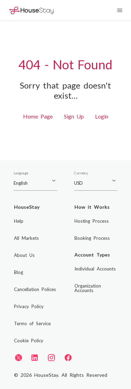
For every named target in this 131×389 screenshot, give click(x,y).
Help (18, 221)
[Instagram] (51, 357)
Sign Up (74, 116)
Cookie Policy (28, 340)
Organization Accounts (87, 288)
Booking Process (92, 238)
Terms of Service (32, 323)
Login (101, 116)
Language (21, 173)
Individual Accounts (95, 269)
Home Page (38, 116)
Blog (18, 272)
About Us (24, 255)
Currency (81, 173)
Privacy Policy (29, 306)
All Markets (26, 238)
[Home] (31, 10)
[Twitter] (18, 357)
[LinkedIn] (34, 357)
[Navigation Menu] (120, 10)
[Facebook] (68, 357)
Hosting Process (91, 221)
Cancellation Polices (35, 289)
